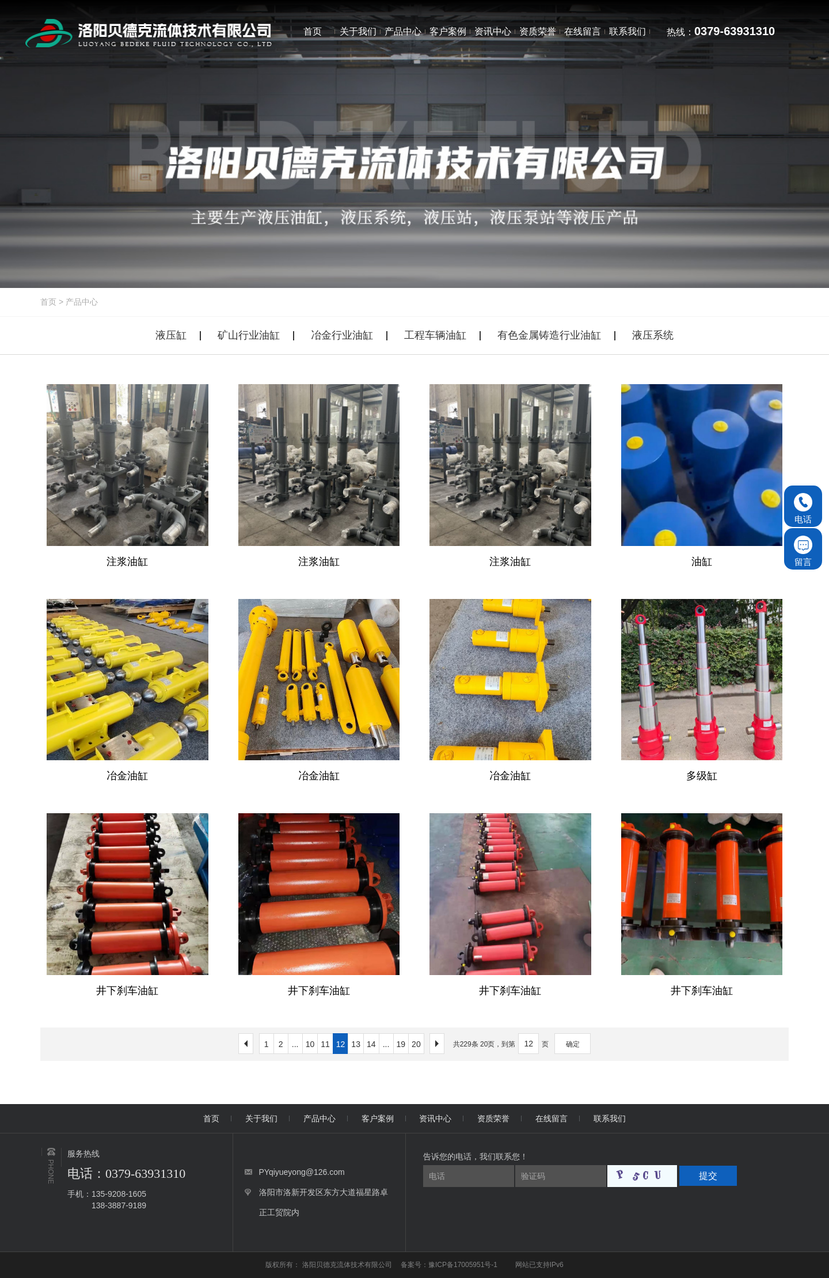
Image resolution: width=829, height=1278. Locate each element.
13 (355, 1044)
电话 (803, 508)
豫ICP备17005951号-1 (462, 1265)
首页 (48, 301)
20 (416, 1044)
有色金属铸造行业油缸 (549, 335)
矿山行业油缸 (249, 335)
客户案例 (378, 1118)
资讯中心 (435, 1118)
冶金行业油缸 (342, 335)
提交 (708, 1176)
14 (371, 1044)
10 (310, 1044)
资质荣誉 (493, 1118)
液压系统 (653, 335)
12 (340, 1044)
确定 (573, 1044)
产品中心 (82, 301)
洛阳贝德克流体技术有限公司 (348, 1265)
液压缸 (171, 335)
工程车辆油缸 (435, 335)
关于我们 (261, 1118)
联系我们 (610, 1118)
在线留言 (551, 1118)
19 (401, 1044)
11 (325, 1044)
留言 (803, 551)
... (295, 1044)
